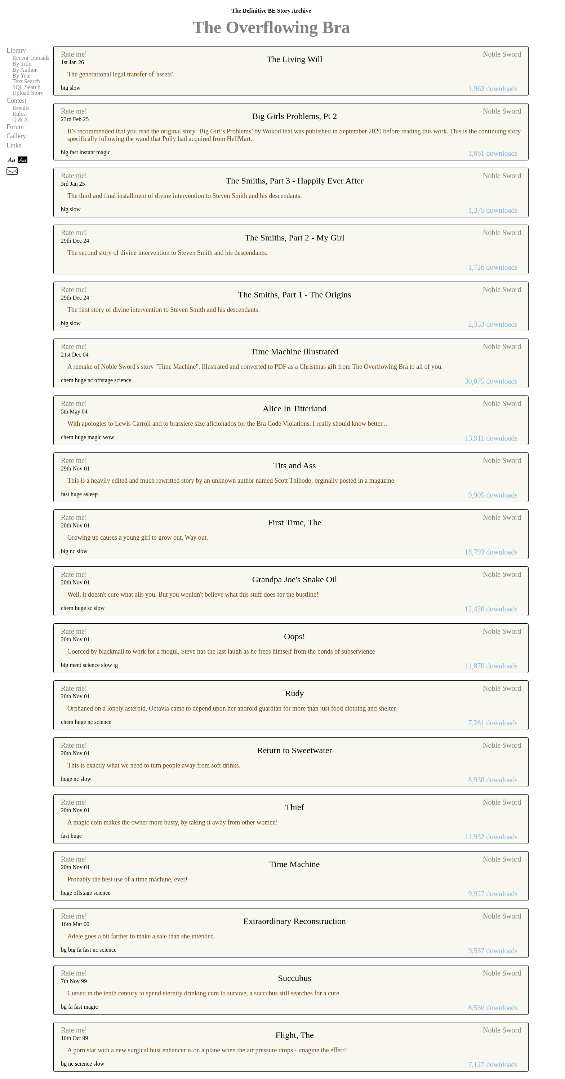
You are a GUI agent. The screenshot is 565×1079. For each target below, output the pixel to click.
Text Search (26, 81)
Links (13, 145)
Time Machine (295, 864)
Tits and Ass (294, 465)
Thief (294, 807)
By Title (21, 64)
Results (21, 108)
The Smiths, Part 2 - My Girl (294, 237)
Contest (16, 100)
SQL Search (26, 87)
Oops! (294, 636)
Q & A (20, 119)
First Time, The (294, 522)
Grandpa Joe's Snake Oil (294, 579)
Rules (19, 114)
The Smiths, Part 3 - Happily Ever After (295, 180)
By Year (21, 75)
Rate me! (74, 54)
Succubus (294, 978)
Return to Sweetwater (294, 750)
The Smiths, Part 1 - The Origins (294, 294)
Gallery (16, 136)
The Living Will (294, 59)
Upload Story (28, 93)
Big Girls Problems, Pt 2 (294, 116)
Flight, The (294, 1035)
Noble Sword (502, 54)
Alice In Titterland (294, 408)
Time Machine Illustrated (294, 351)
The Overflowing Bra (271, 27)
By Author (24, 70)
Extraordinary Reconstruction (294, 921)
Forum (15, 127)
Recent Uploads (30, 58)
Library (16, 50)
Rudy (294, 693)
